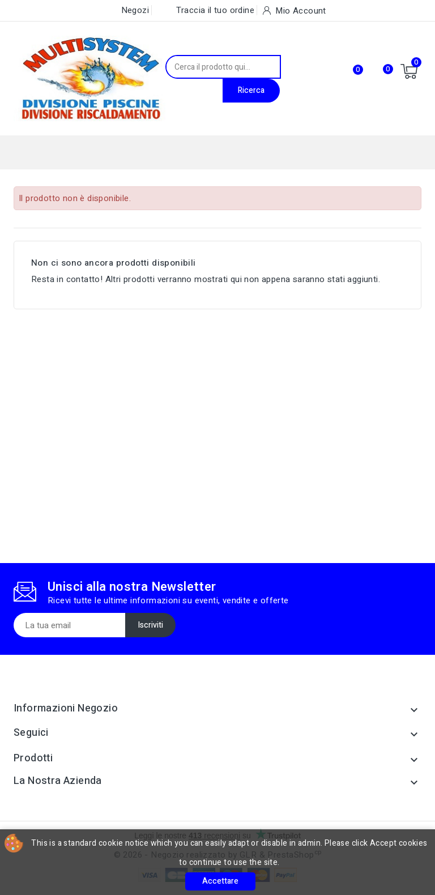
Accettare (220, 881)
